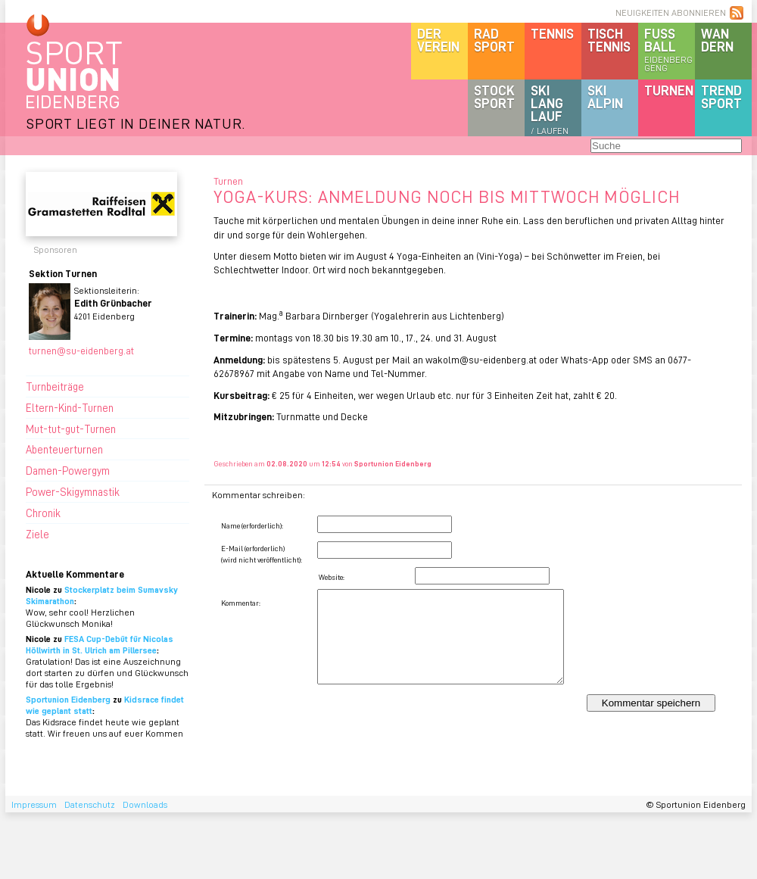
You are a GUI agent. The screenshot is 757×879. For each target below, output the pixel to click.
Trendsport (721, 96)
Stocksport (494, 96)
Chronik (43, 512)
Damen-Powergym (68, 470)
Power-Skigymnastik (73, 491)
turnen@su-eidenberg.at (81, 350)
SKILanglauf (550, 109)
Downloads (145, 804)
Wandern (717, 40)
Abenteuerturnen (64, 449)
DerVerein (438, 40)
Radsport (494, 40)
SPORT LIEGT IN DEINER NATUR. (135, 123)
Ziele (37, 534)
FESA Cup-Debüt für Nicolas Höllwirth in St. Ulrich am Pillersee (99, 644)
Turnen (668, 90)
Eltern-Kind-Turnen (70, 407)
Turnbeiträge (55, 386)
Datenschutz (89, 804)
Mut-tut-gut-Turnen (71, 428)
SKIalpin (605, 96)
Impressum (34, 804)
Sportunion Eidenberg (68, 699)
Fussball (669, 49)
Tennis (552, 33)
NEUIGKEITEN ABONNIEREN (670, 12)
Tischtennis (609, 40)
